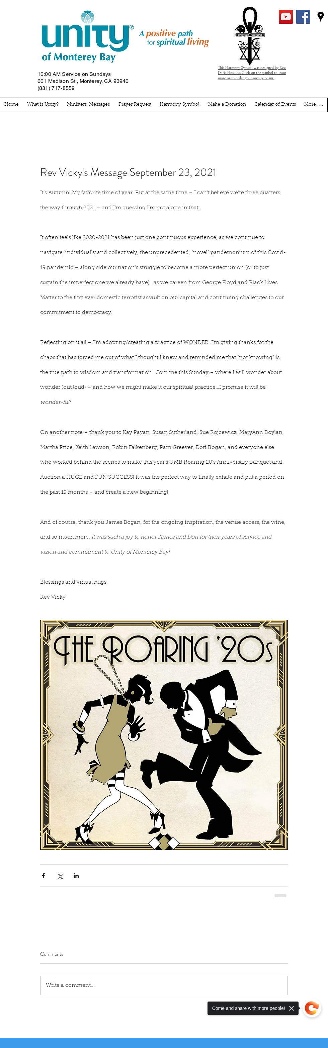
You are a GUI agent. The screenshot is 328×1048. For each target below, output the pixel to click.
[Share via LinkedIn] (76, 875)
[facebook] (303, 17)
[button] (313, 105)
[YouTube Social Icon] (286, 17)
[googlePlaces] (321, 17)
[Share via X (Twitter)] (60, 875)
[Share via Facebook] (43, 875)
